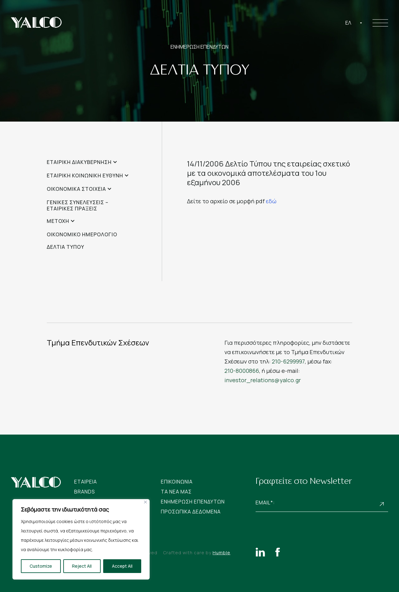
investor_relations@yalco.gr (262, 380)
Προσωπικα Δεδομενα (191, 511)
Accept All (122, 566)
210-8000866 (241, 370)
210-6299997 (288, 361)
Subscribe (382, 504)
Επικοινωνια (177, 481)
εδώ (271, 201)
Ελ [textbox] (348, 22)
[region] (81, 539)
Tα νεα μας (176, 491)
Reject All (82, 566)
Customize (41, 566)
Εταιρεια (85, 481)
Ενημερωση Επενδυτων (193, 501)
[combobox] (353, 22)
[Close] (145, 502)
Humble (221, 553)
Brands (84, 491)
